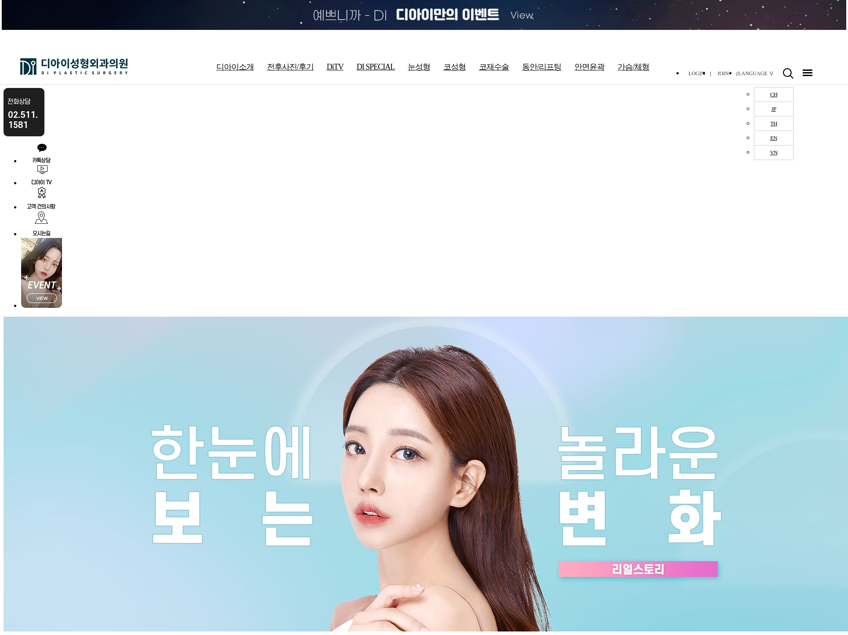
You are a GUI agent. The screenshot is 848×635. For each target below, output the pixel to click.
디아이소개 (235, 66)
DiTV (335, 66)
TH (773, 123)
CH (773, 94)
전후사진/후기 (290, 66)
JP (773, 109)
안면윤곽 (589, 66)
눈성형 (419, 66)
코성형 (454, 66)
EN (773, 138)
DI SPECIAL (376, 66)
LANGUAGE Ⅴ (756, 73)
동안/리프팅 (541, 66)
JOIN (723, 73)
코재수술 (494, 66)
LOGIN (696, 73)
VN (774, 152)
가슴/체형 (633, 66)
